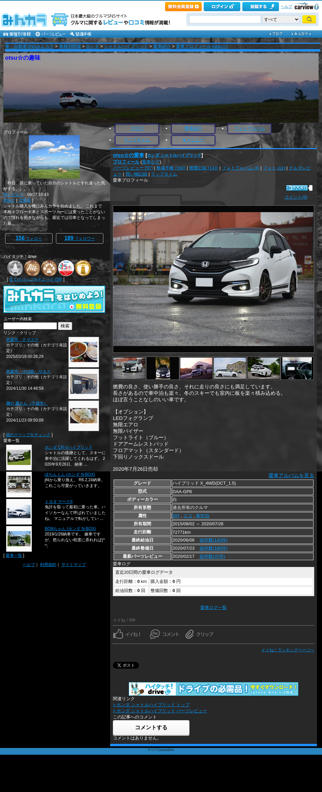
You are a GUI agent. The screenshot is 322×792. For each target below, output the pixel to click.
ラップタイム (137, 139)
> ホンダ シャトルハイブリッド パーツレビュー (160, 710)
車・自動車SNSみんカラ (29, 46)
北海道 (25, 200)
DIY (176, 515)
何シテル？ (13, 194)
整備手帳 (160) (170, 167)
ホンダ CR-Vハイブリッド (69, 447)
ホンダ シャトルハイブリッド (174, 155)
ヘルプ (286, 6)
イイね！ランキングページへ (287, 650)
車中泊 (202, 515)
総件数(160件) (213, 548)
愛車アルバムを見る (291, 475)
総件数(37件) (212, 556)
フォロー (29, 238)
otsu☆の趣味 (22, 58)
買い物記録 (136, 174)
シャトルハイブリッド (126, 46)
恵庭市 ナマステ (22, 339)
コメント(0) (295, 197)
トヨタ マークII (59, 501)
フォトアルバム (249, 128)
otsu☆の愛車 (128, 155)
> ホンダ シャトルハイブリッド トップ (151, 704)
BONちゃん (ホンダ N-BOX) (70, 528)
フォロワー (79, 238)
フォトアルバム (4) (241, 167)
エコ (187, 515)
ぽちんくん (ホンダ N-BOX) (70, 474)
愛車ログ (151, 161)
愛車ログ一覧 (213, 607)
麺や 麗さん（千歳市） (27, 403)
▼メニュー (193, 139)
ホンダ (92, 46)
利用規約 (48, 564)
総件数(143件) (213, 540)
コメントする (151, 727)
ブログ (137, 128)
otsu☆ (9, 200)
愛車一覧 (14, 555)
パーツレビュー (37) (133, 167)
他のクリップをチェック (28, 434)
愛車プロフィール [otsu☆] (201, 46)
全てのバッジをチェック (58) (35, 279)
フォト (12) (274, 167)
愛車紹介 (162, 46)
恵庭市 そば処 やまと (28, 371)
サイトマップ (73, 564)
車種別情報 (70, 46)
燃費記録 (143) (203, 167)
